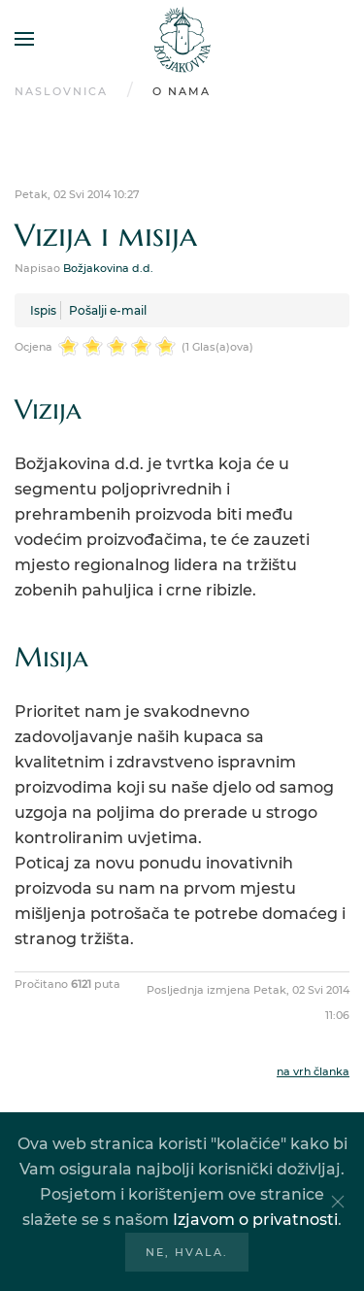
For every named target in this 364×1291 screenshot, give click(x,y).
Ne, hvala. (187, 1252)
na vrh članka (313, 1071)
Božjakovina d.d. (108, 268)
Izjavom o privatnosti (255, 1219)
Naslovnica (61, 91)
